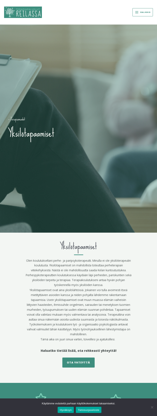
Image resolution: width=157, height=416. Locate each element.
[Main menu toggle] (142, 12)
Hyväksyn (66, 410)
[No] (152, 407)
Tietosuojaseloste (88, 410)
